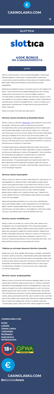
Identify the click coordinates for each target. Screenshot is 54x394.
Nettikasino (7, 334)
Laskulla (5, 326)
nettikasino (26, 123)
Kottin (4, 323)
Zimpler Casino (8, 328)
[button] (50, 19)
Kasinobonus (7, 337)
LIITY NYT (27, 68)
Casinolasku (7, 331)
